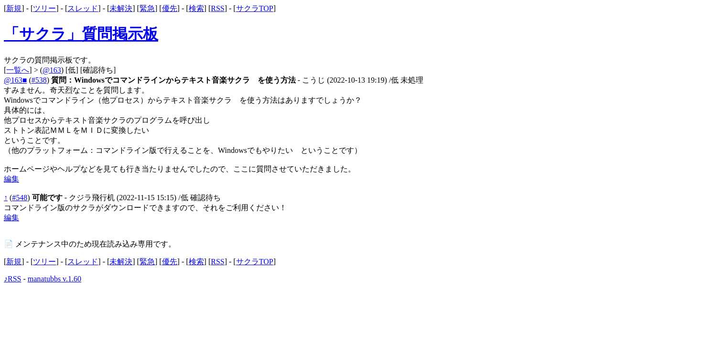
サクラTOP (254, 8)
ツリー (44, 8)
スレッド (82, 8)
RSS (217, 8)
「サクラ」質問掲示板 (81, 34)
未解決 (120, 8)
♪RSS (12, 279)
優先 (169, 8)
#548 (19, 198)
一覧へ (17, 70)
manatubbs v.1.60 (54, 279)
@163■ (15, 80)
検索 (196, 8)
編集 (11, 179)
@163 (52, 70)
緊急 (147, 8)
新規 (14, 8)
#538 (39, 80)
